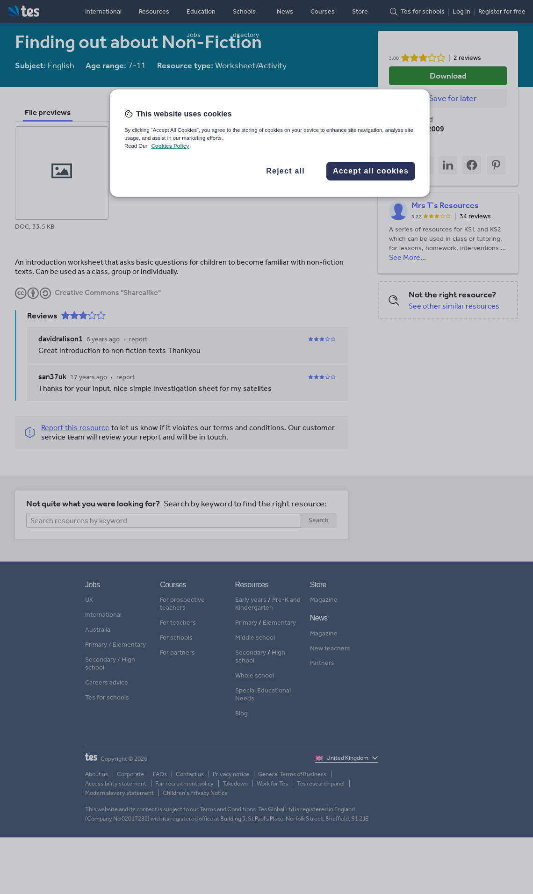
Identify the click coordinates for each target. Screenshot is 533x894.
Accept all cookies (371, 171)
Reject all (285, 171)
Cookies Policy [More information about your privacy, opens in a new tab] (170, 146)
